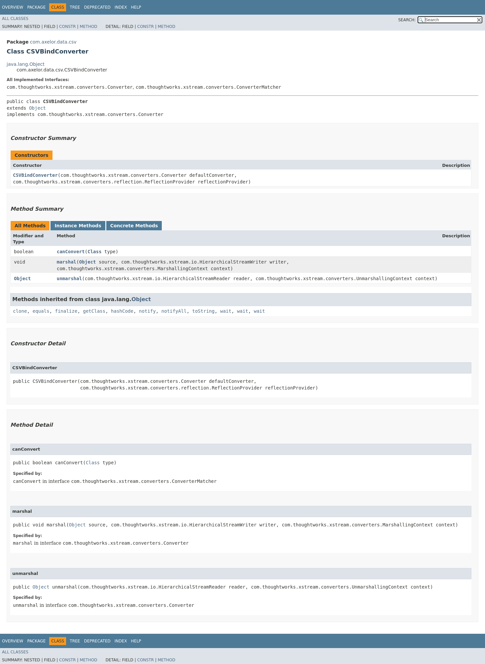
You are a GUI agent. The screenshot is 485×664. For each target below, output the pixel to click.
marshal (66, 262)
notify (147, 311)
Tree (75, 7)
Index (121, 7)
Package (36, 7)
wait (226, 311)
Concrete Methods (134, 225)
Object (37, 108)
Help (136, 7)
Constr (67, 26)
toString (203, 311)
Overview (12, 7)
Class (95, 251)
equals (41, 311)
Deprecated (97, 7)
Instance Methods (77, 225)
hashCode (122, 311)
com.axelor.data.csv (53, 42)
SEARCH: (407, 20)
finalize (66, 311)
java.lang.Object (26, 64)
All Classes (15, 18)
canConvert (71, 251)
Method (88, 26)
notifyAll (174, 311)
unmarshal (69, 278)
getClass (94, 311)
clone (20, 311)
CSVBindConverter (35, 175)
